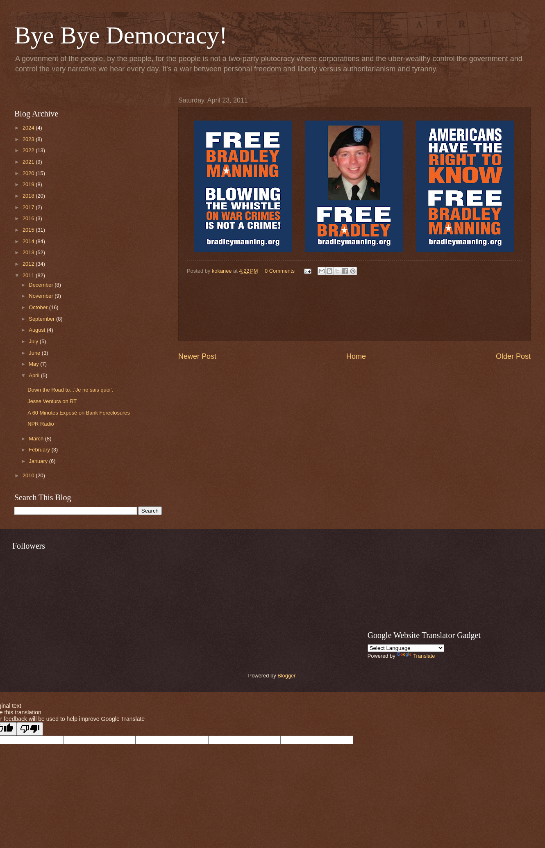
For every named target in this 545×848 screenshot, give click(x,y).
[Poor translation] (30, 729)
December (41, 285)
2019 (29, 184)
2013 (29, 252)
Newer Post (197, 356)
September (42, 319)
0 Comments (280, 271)
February (40, 450)
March (37, 438)
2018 (29, 196)
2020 (29, 173)
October (39, 307)
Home (356, 356)
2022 (29, 150)
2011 (29, 275)
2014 (29, 241)
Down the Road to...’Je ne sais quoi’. (70, 390)
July (34, 341)
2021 (29, 162)
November (41, 296)
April (35, 375)
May (34, 364)
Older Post (513, 356)
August (38, 330)
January (39, 461)
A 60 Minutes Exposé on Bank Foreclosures (78, 413)
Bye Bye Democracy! (120, 35)
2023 (29, 139)
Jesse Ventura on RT (52, 401)
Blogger (286, 675)
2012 (29, 264)
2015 (29, 230)
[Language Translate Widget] (406, 648)
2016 (29, 218)
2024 (29, 128)
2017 (29, 207)
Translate (416, 656)
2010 (29, 475)
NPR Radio (40, 424)
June (35, 353)
